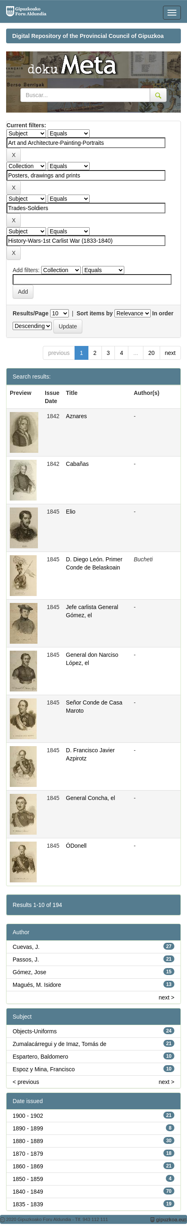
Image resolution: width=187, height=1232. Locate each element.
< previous (26, 1082)
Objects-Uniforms (35, 1031)
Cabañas (77, 464)
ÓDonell (76, 845)
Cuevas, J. (26, 947)
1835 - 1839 (28, 1204)
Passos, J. (26, 959)
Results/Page (30, 313)
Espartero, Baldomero (40, 1056)
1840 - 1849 (28, 1191)
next (170, 353)
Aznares (76, 416)
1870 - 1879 (28, 1153)
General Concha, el (90, 798)
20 (151, 353)
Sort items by (95, 313)
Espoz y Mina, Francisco (44, 1069)
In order (163, 313)
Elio (70, 511)
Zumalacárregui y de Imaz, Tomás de (59, 1044)
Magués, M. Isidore (37, 985)
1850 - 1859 (28, 1179)
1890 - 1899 (28, 1128)
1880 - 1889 (28, 1141)
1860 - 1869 (28, 1166)
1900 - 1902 (28, 1115)
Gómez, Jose (29, 972)
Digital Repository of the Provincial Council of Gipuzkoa (88, 36)
